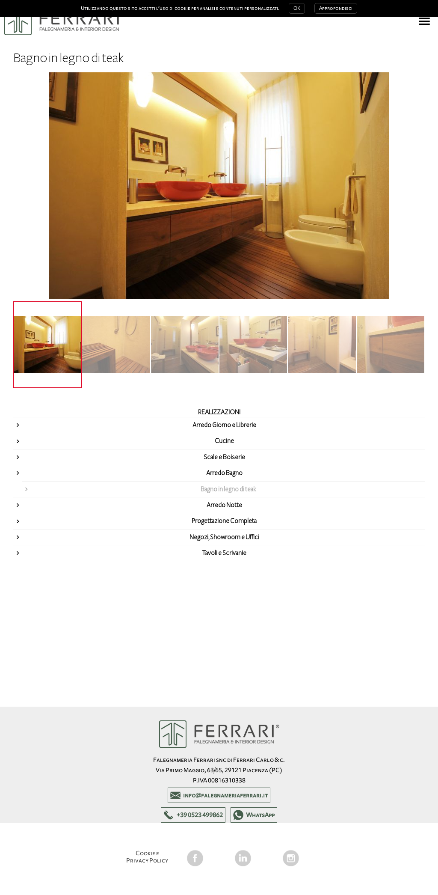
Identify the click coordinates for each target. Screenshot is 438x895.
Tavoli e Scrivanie (224, 553)
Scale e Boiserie (224, 457)
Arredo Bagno (224, 473)
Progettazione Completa (224, 520)
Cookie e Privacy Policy (147, 857)
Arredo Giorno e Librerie (224, 425)
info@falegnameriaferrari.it (225, 795)
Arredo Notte (224, 505)
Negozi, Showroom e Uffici (224, 537)
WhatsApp (260, 815)
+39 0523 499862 (200, 815)
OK (296, 8)
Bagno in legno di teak (228, 489)
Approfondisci (335, 8)
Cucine (224, 440)
